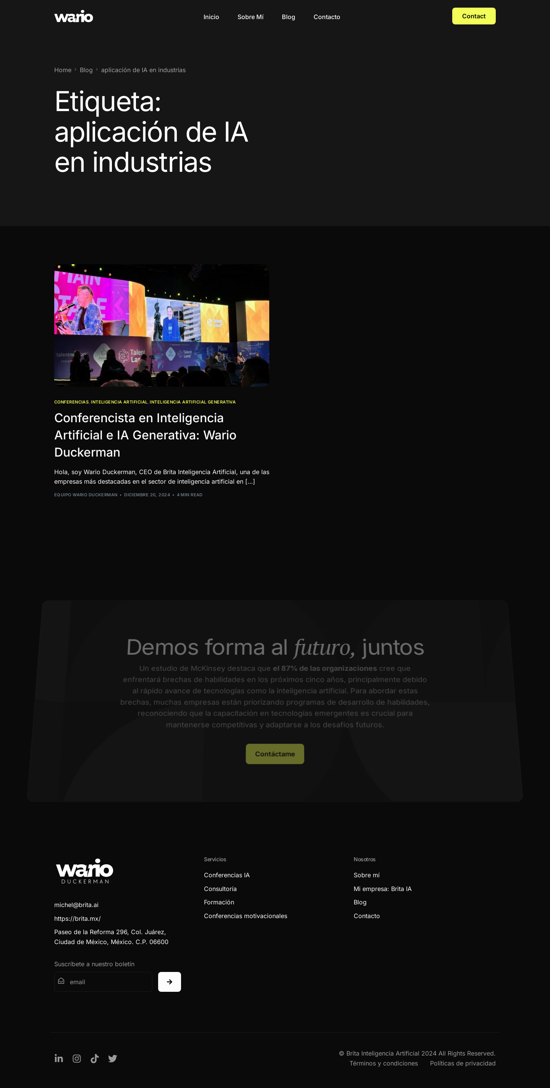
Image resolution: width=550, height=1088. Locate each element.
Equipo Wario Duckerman (86, 494)
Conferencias (71, 402)
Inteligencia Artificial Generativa (193, 402)
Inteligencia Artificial (119, 402)
